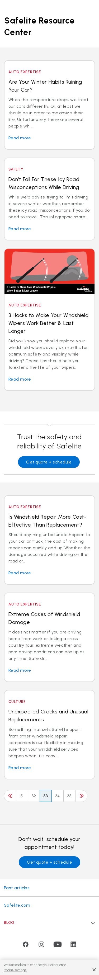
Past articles (17, 887)
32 (33, 795)
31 (22, 795)
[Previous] (10, 796)
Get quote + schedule (49, 462)
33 (45, 795)
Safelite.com (17, 905)
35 (69, 795)
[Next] (81, 796)
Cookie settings (15, 970)
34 (57, 795)
